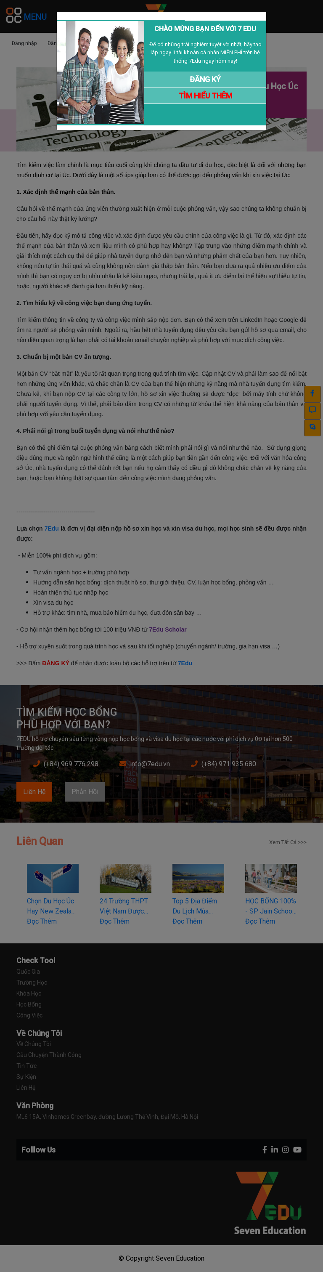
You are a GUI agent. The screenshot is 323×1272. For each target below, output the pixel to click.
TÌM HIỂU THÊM (205, 95)
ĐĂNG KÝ (205, 79)
